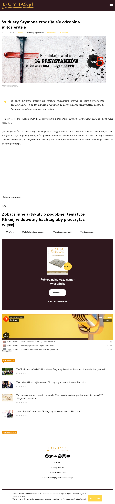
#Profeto (10, 232)
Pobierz (56, 292)
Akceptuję (95, 498)
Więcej (83, 499)
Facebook (52, 32)
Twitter (64, 32)
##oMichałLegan (87, 232)
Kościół (20, 32)
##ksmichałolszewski (62, 232)
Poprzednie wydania (57, 301)
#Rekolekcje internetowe (33, 232)
